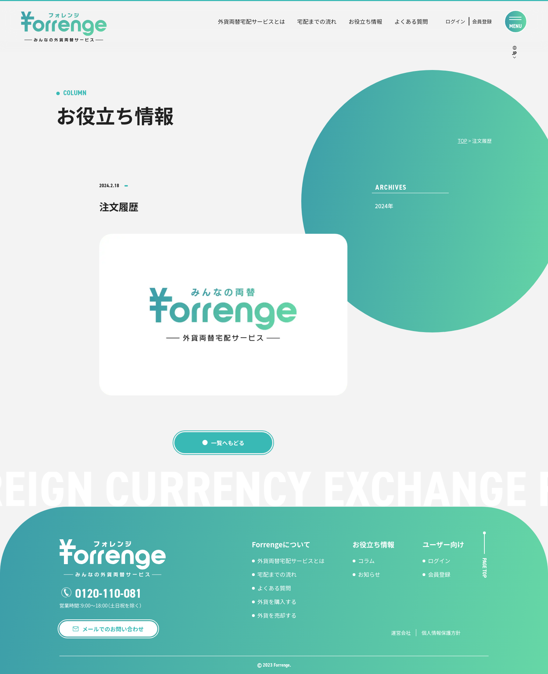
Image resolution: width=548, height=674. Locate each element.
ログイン (455, 21)
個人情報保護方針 (441, 632)
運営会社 (401, 632)
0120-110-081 (108, 593)
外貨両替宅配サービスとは (251, 21)
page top (484, 567)
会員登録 (482, 21)
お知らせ (369, 574)
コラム (366, 560)
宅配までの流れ (316, 21)
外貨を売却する (277, 615)
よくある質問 (411, 21)
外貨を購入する (277, 601)
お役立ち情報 (365, 21)
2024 (381, 206)
